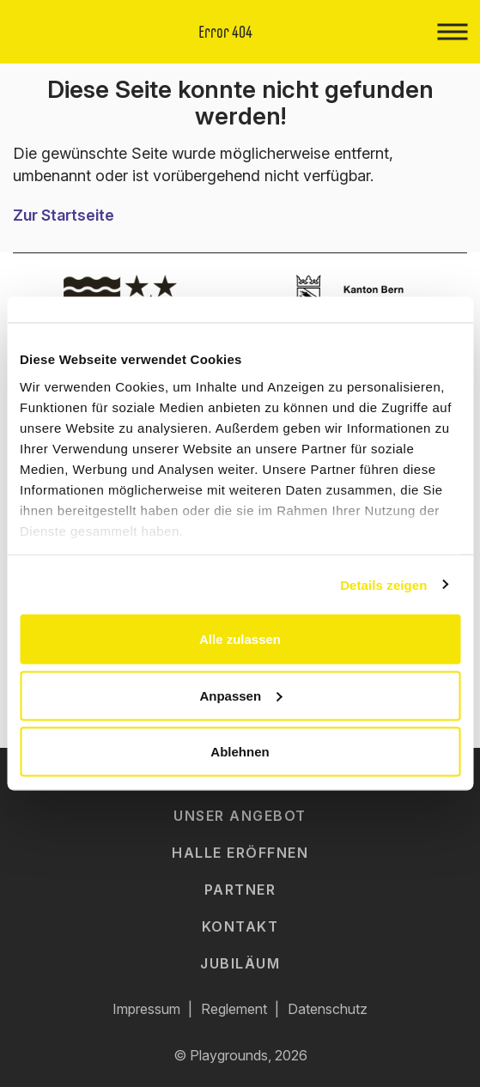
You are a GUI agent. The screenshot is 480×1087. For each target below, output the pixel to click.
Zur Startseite (63, 215)
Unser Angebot (240, 815)
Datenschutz (328, 1008)
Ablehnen (239, 751)
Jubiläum (240, 963)
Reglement (234, 1008)
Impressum (146, 1008)
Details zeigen (383, 584)
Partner (240, 889)
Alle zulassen (240, 639)
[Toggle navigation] (452, 32)
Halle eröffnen (240, 852)
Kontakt (240, 926)
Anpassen (240, 695)
